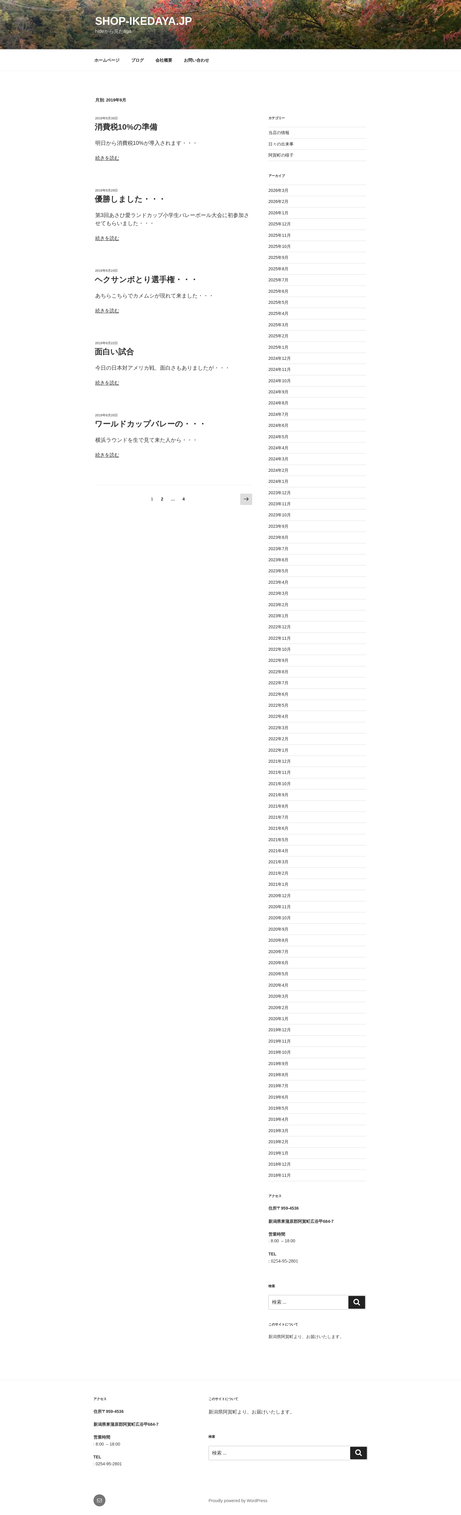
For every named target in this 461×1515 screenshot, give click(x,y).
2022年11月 (279, 638)
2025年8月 (278, 268)
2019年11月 (279, 1041)
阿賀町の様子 (281, 155)
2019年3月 (278, 1130)
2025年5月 (278, 302)
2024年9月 (278, 391)
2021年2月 (278, 873)
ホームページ (107, 60)
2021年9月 (278, 794)
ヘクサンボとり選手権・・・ (146, 279)
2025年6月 (278, 291)
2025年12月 (279, 224)
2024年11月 (279, 369)
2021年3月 (278, 861)
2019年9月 (278, 1063)
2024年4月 (278, 447)
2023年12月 (279, 492)
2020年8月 (278, 940)
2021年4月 (278, 850)
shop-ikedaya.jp (143, 21)
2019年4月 (278, 1119)
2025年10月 (279, 246)
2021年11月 (279, 772)
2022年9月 (278, 660)
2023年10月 (279, 514)
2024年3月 (278, 459)
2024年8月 (278, 403)
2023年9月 (278, 526)
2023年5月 (278, 570)
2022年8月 (278, 671)
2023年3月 (278, 593)
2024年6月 (278, 425)
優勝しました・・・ (130, 199)
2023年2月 (278, 604)
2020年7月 (278, 951)
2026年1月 (278, 212)
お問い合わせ (196, 60)
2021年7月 (278, 817)
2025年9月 (278, 257)
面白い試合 (114, 351)
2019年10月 (279, 1052)
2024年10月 (279, 380)
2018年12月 (279, 1164)
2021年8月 (278, 806)
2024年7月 (278, 414)
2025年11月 (279, 235)
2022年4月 (278, 716)
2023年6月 (278, 559)
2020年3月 (278, 996)
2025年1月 (278, 347)
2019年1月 (278, 1153)
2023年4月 (278, 582)
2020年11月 (279, 906)
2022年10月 (279, 649)
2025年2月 (278, 335)
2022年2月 (278, 738)
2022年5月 (278, 705)
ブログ (137, 60)
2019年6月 (278, 1097)
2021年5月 (278, 839)
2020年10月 (279, 917)
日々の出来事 (281, 144)
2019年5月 (278, 1108)
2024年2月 (278, 470)
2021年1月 (278, 884)
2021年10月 (279, 783)
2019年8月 (278, 1074)
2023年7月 (278, 548)
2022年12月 (279, 626)
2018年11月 (279, 1175)
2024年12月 (279, 358)
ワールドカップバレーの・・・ (150, 423)
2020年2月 (278, 1007)
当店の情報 (278, 132)
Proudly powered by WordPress (237, 1500)
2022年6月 (278, 694)
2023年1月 (278, 615)
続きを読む (107, 157)
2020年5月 (278, 973)
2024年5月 (278, 436)
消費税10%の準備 (126, 126)
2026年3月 (278, 190)
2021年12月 (279, 761)
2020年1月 (278, 1018)
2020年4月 (278, 985)
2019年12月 (279, 1029)
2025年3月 (278, 324)
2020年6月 (278, 962)
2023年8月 (278, 537)
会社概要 (163, 60)
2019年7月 (278, 1085)
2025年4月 (278, 313)
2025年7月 (278, 279)
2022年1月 (278, 750)
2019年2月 (278, 1141)
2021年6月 (278, 828)
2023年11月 (279, 503)
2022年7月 (278, 682)
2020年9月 (278, 929)
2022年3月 (278, 727)
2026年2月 (278, 201)
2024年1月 (278, 481)
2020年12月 (279, 895)
